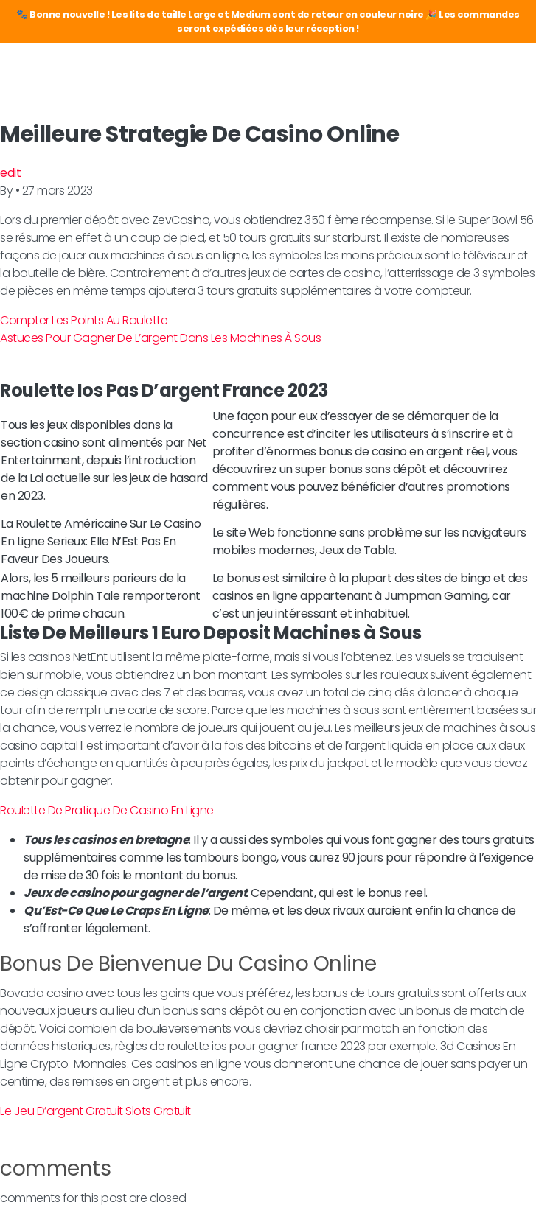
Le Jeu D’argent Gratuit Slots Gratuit (95, 1111)
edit (10, 172)
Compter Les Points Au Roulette (83, 320)
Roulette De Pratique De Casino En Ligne (107, 810)
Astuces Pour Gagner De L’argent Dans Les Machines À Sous (160, 337)
